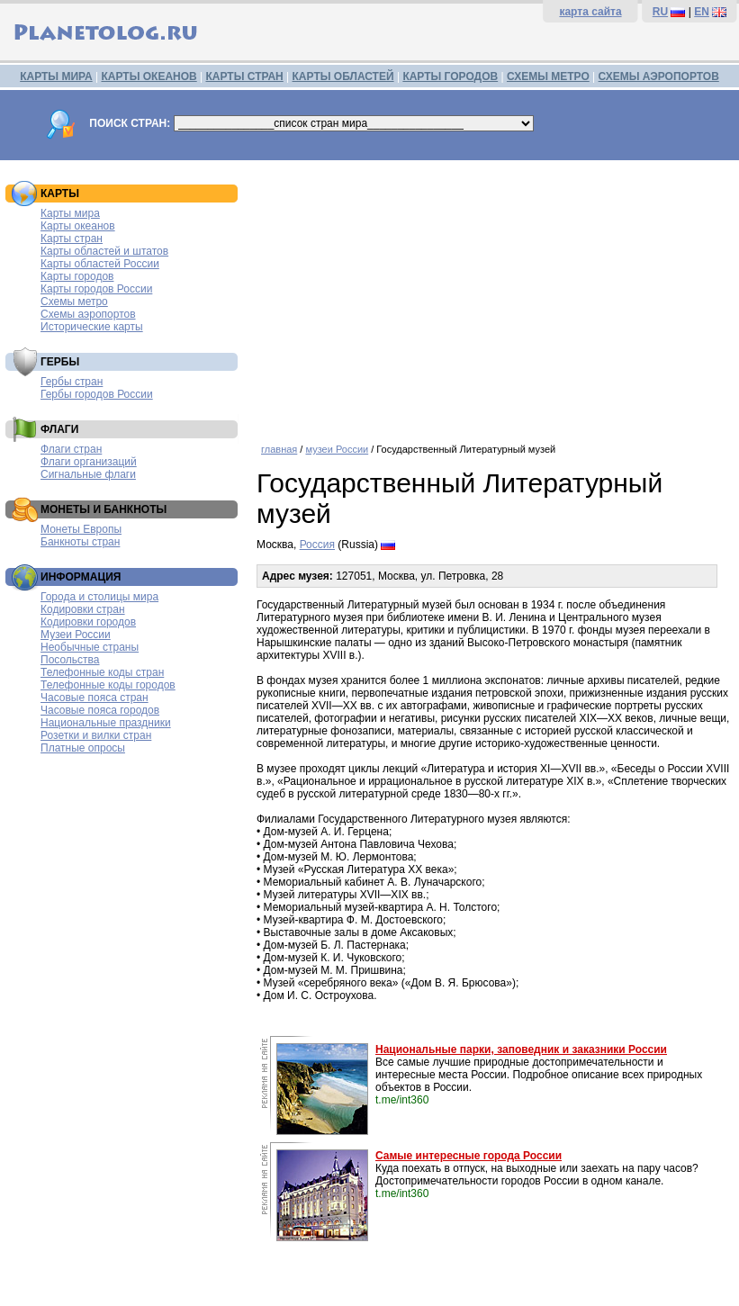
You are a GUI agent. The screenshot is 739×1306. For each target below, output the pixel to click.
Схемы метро (74, 301)
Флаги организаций (89, 461)
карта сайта (590, 11)
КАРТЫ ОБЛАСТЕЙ (343, 76)
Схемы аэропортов (88, 314)
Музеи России (76, 634)
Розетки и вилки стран (96, 735)
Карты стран (72, 238)
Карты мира (70, 213)
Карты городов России (96, 289)
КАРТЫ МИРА (56, 76)
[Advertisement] (493, 295)
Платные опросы (83, 748)
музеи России (336, 449)
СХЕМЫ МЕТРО (548, 76)
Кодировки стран (83, 609)
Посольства (70, 659)
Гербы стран (72, 381)
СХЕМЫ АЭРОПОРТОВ (659, 76)
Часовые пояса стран (95, 697)
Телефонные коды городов (108, 685)
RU (660, 11)
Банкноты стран (80, 542)
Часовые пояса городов (100, 710)
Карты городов (77, 276)
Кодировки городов (88, 622)
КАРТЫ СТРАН (245, 76)
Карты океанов (78, 226)
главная (279, 449)
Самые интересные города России (468, 1155)
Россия (317, 544)
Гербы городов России (97, 394)
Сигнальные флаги (88, 474)
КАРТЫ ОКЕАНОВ (148, 76)
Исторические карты (92, 326)
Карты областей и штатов (104, 251)
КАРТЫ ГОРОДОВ (450, 76)
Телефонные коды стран (102, 672)
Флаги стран (71, 449)
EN (701, 11)
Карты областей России (100, 263)
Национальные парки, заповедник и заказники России (521, 1049)
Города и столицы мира (99, 596)
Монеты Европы (81, 529)
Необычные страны (90, 647)
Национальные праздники (106, 722)
